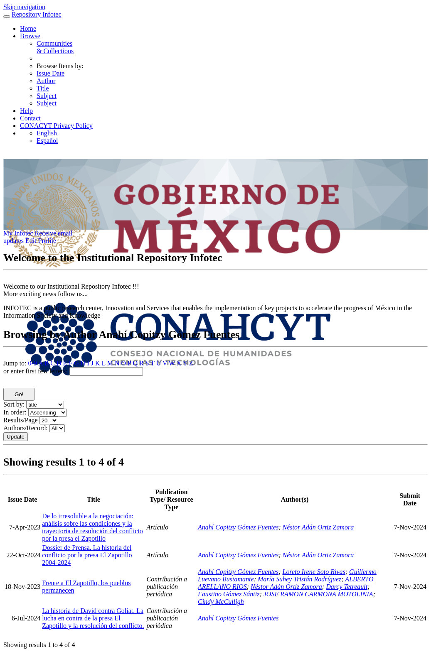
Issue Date (50, 73)
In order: (15, 412)
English (47, 133)
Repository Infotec (37, 14)
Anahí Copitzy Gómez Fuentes (238, 527)
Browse (30, 35)
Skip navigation (24, 6)
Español (47, 140)
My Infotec (18, 233)
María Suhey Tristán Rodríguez (299, 579)
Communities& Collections (55, 47)
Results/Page (20, 420)
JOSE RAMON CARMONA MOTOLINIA (318, 594)
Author (46, 80)
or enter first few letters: (35, 371)
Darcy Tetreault (346, 586)
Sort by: (14, 404)
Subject (47, 95)
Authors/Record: (25, 427)
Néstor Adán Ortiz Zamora (318, 527)
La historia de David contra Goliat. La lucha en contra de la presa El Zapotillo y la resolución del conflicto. (93, 618)
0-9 (32, 363)
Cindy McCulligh (221, 601)
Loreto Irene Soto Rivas (314, 571)
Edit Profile (40, 240)
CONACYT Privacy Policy (56, 125)
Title (43, 88)
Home (28, 28)
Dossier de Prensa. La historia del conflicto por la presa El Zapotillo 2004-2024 (87, 555)
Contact (30, 118)
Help (26, 110)
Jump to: (15, 363)
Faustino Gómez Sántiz (228, 594)
